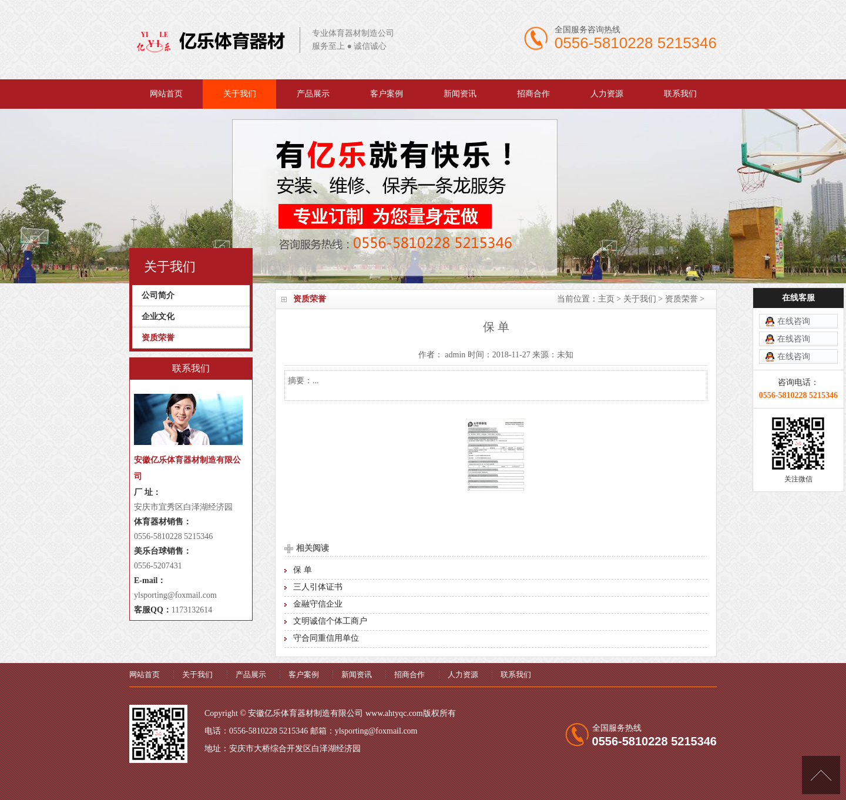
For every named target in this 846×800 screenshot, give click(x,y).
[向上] (821, 775)
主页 (606, 298)
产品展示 (313, 93)
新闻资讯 (460, 93)
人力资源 (606, 93)
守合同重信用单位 (326, 638)
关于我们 (239, 93)
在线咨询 (793, 296)
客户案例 (386, 93)
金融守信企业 (318, 604)
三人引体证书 (318, 587)
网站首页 (166, 93)
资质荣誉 (681, 298)
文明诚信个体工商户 (330, 621)
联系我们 (680, 93)
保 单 (302, 569)
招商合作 (533, 93)
